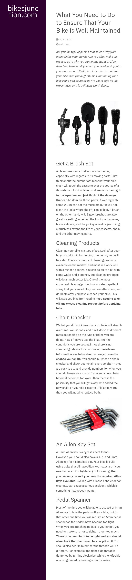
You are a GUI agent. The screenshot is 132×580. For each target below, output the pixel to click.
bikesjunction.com (23, 11)
